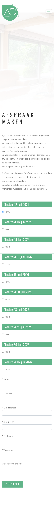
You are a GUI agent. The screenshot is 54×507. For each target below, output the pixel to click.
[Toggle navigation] (49, 11)
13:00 (7, 264)
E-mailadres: (10, 407)
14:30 (7, 369)
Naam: (7, 379)
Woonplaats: (9, 450)
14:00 (7, 211)
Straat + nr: (8, 421)
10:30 (7, 246)
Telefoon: (7, 393)
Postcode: (8, 435)
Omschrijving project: (12, 463)
